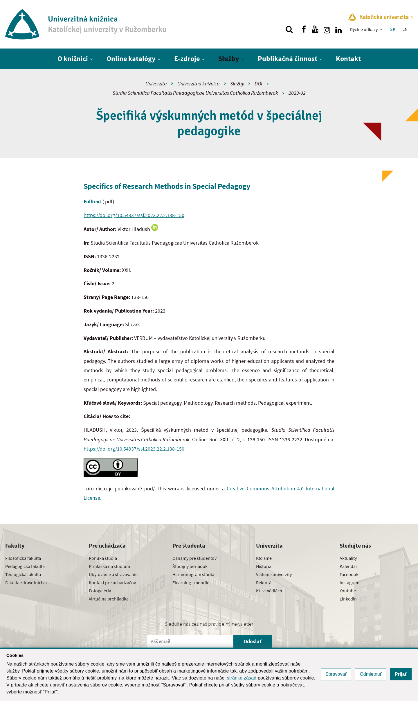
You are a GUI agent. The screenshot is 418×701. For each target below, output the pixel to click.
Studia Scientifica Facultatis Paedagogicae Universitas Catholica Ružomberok (195, 92)
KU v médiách (269, 591)
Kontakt (348, 58)
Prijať (401, 674)
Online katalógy (131, 58)
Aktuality (348, 558)
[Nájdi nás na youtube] (315, 29)
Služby (228, 58)
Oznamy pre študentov (194, 558)
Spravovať (336, 674)
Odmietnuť (370, 674)
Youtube (348, 591)
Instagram (349, 582)
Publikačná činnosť (287, 58)
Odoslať (253, 641)
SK (392, 29)
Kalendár (348, 566)
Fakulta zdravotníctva (26, 582)
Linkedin (348, 599)
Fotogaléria (100, 591)
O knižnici (72, 58)
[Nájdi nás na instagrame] (327, 29)
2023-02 (297, 92)
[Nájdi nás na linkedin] (338, 29)
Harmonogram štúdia (193, 574)
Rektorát (264, 582)
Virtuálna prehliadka (109, 599)
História (263, 566)
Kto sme (264, 558)
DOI (258, 83)
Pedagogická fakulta (25, 566)
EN (405, 29)
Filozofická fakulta (23, 558)
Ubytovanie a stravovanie (113, 574)
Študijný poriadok (190, 566)
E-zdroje (187, 58)
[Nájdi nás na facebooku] (303, 29)
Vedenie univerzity (274, 574)
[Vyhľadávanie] (289, 29)
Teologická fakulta (23, 574)
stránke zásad (242, 677)
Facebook (349, 574)
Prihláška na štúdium (109, 566)
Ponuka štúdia (103, 558)
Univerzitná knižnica (198, 83)
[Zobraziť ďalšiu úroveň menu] (381, 29)
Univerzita (156, 83)
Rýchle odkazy (364, 29)
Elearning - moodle (190, 582)
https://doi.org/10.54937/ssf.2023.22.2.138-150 (134, 215)
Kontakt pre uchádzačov (112, 582)
